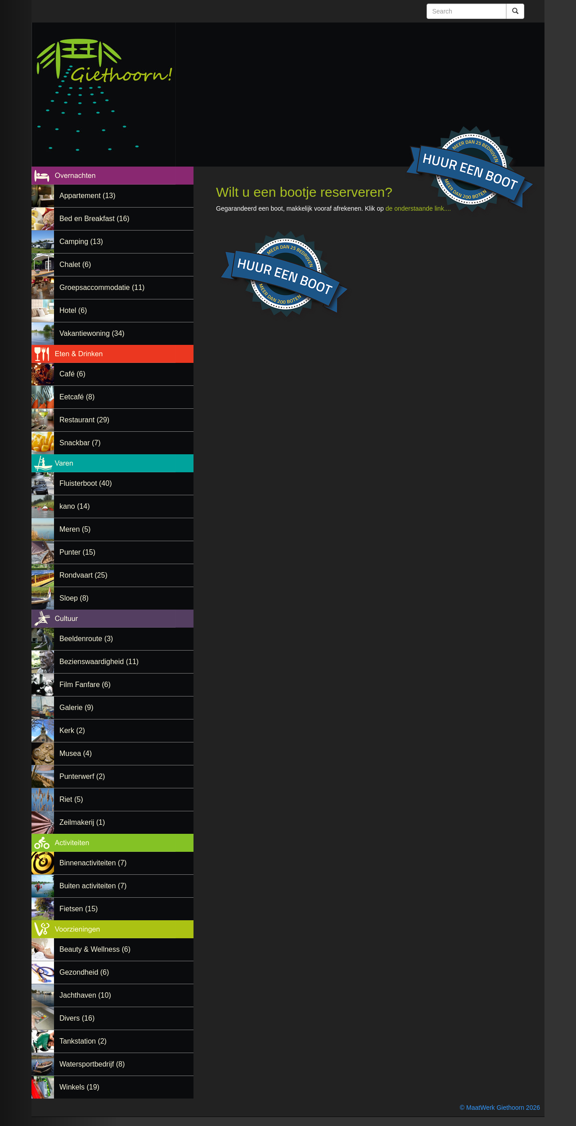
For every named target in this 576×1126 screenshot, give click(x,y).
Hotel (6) (73, 310)
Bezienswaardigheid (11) (99, 661)
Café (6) (72, 374)
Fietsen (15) (78, 909)
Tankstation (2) (83, 1041)
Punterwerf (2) (82, 776)
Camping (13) (81, 241)
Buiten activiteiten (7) (92, 886)
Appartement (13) (87, 195)
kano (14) (74, 506)
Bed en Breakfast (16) (94, 218)
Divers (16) (76, 1018)
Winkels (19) (79, 1087)
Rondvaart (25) (83, 575)
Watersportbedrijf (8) (92, 1064)
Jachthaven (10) (85, 995)
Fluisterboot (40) (85, 483)
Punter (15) (77, 552)
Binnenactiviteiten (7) (92, 863)
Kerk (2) (72, 730)
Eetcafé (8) (76, 397)
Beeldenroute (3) (86, 638)
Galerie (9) (76, 707)
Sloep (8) (74, 598)
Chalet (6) (75, 264)
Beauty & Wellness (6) (94, 949)
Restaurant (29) (84, 420)
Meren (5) (74, 529)
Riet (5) (71, 799)
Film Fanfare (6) (85, 684)
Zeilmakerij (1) (82, 822)
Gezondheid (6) (84, 972)
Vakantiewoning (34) (92, 333)
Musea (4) (75, 753)
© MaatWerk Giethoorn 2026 (500, 1107)
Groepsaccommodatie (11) (101, 287)
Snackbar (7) (80, 443)
